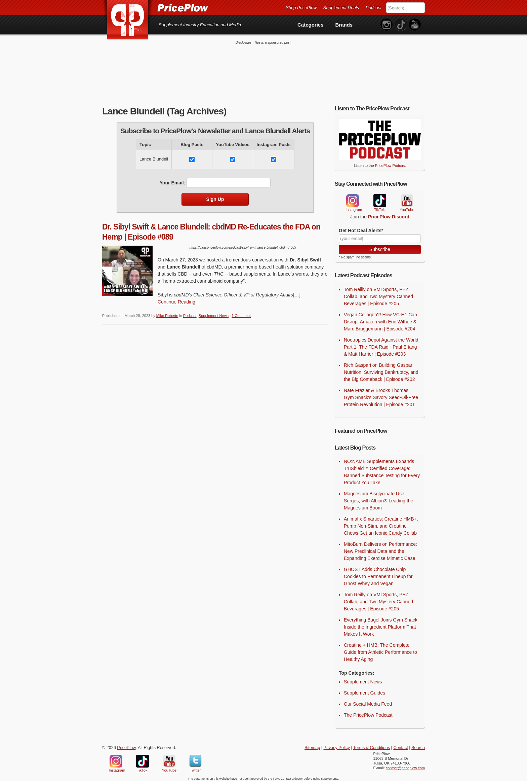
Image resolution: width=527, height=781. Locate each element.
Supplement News (214, 313)
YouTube (406, 198)
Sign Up (215, 196)
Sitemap (312, 745)
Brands (344, 25)
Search (418, 745)
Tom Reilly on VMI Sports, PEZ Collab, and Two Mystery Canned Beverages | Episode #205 (378, 294)
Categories (310, 25)
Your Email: (173, 180)
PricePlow (126, 745)
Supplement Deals (341, 7)
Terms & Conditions (371, 745)
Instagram (352, 197)
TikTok (379, 198)
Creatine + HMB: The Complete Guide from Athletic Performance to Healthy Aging (380, 649)
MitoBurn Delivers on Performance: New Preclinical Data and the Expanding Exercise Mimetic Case (380, 548)
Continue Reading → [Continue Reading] (179, 299)
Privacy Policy (337, 745)
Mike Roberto (167, 313)
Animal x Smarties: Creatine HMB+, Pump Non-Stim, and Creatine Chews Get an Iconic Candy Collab (381, 523)
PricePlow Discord (388, 214)
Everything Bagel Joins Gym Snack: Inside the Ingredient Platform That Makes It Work (381, 624)
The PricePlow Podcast (368, 712)
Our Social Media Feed (368, 701)
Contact (400, 745)
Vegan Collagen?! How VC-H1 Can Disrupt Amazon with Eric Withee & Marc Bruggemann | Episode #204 (380, 319)
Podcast (373, 7)
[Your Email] (380, 236)
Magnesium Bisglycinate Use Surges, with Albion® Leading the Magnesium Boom (378, 498)
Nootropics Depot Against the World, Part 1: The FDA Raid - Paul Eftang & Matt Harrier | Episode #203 (381, 344)
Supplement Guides (364, 690)
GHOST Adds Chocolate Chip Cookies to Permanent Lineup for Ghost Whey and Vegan (378, 573)
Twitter (195, 758)
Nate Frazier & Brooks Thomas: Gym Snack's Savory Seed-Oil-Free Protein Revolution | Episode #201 (381, 394)
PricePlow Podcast (390, 163)
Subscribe (379, 246)
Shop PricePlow (301, 7)
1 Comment (241, 313)
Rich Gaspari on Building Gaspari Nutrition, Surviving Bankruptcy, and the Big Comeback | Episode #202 (381, 369)
